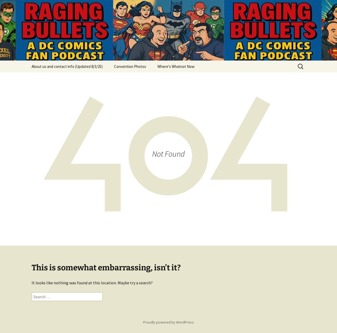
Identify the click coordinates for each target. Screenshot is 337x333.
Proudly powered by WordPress (168, 322)
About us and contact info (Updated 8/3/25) (67, 66)
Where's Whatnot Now (176, 66)
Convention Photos (130, 66)
